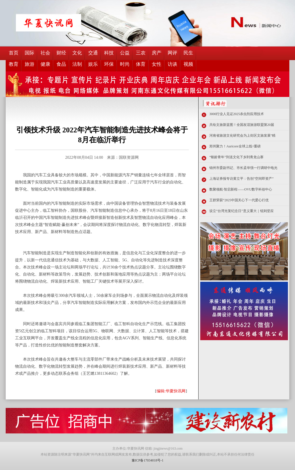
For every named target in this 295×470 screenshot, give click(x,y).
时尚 (125, 64)
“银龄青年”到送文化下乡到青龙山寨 (236, 157)
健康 (45, 64)
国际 (29, 53)
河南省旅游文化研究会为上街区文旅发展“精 (242, 135)
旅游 (29, 64)
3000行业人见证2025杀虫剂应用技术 (236, 114)
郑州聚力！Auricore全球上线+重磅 (235, 146)
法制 (77, 64)
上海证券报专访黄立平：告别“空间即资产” (241, 179)
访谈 (172, 64)
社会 (45, 53)
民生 (188, 53)
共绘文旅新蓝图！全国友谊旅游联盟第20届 (241, 125)
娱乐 (93, 64)
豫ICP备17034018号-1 (148, 460)
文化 (77, 53)
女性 (156, 64)
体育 (141, 64)
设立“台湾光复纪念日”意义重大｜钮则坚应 (241, 211)
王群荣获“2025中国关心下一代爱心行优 (239, 200)
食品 (61, 64)
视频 (188, 64)
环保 (109, 64)
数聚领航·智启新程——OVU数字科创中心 (240, 189)
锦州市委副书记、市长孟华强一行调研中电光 (243, 168)
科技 (109, 53)
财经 (61, 53)
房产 (156, 53)
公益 (125, 53)
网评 (172, 53)
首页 (13, 53)
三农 (141, 53)
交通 (93, 53)
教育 (13, 64)
